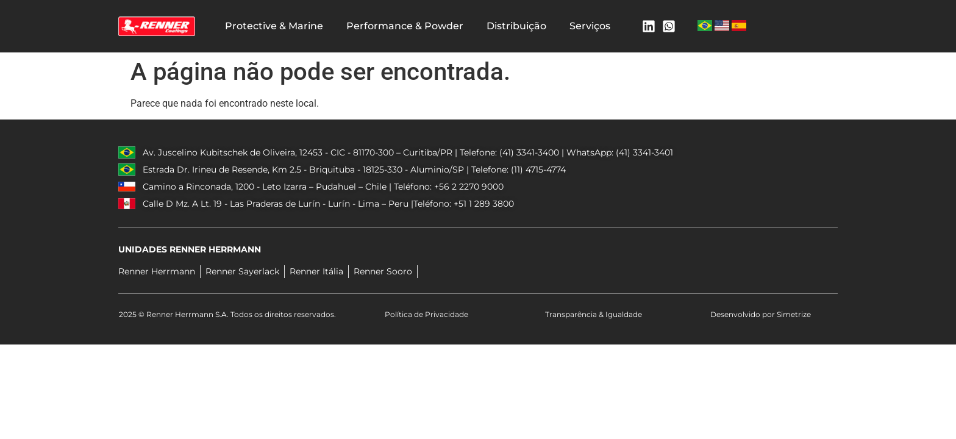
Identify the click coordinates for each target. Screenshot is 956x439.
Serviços (589, 26)
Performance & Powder (404, 26)
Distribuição (516, 26)
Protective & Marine (274, 26)
